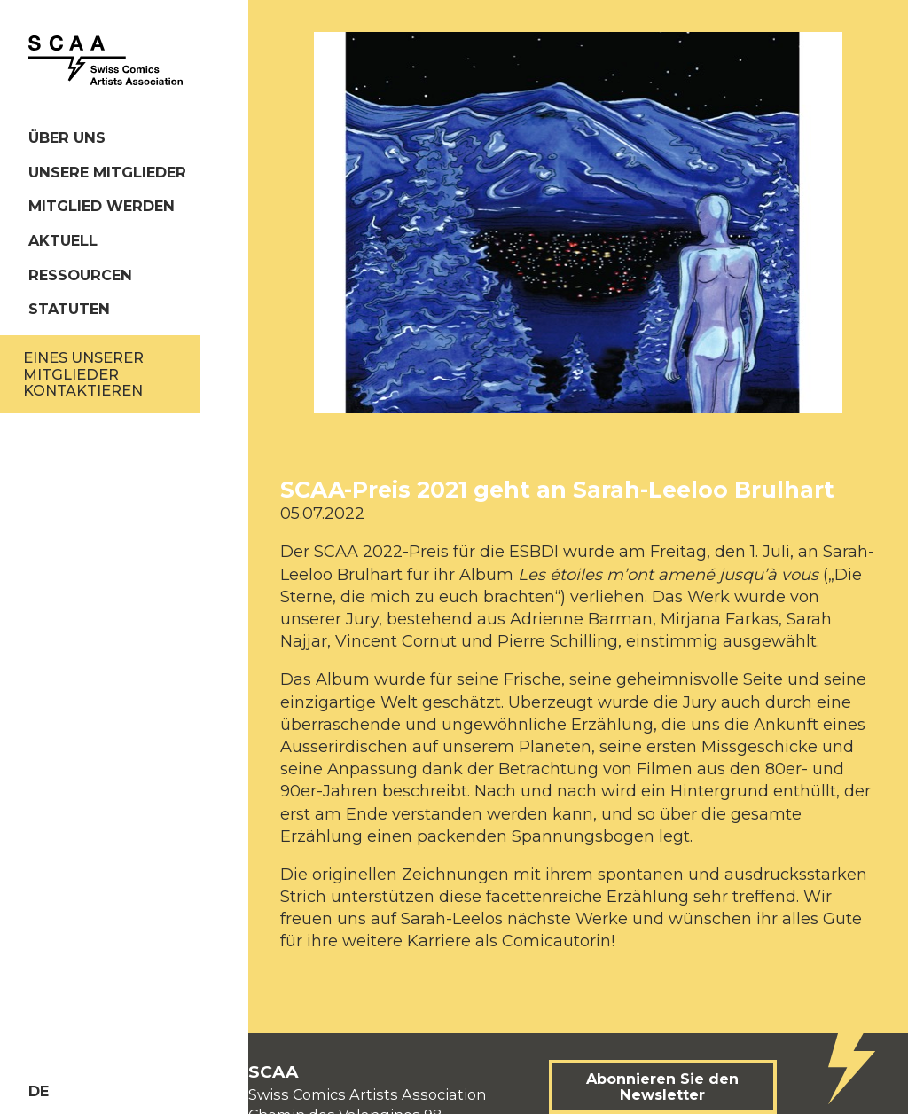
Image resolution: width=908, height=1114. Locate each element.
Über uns (67, 137)
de (38, 1091)
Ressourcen (80, 275)
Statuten (69, 309)
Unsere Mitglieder (107, 172)
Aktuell (63, 240)
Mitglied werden (101, 206)
